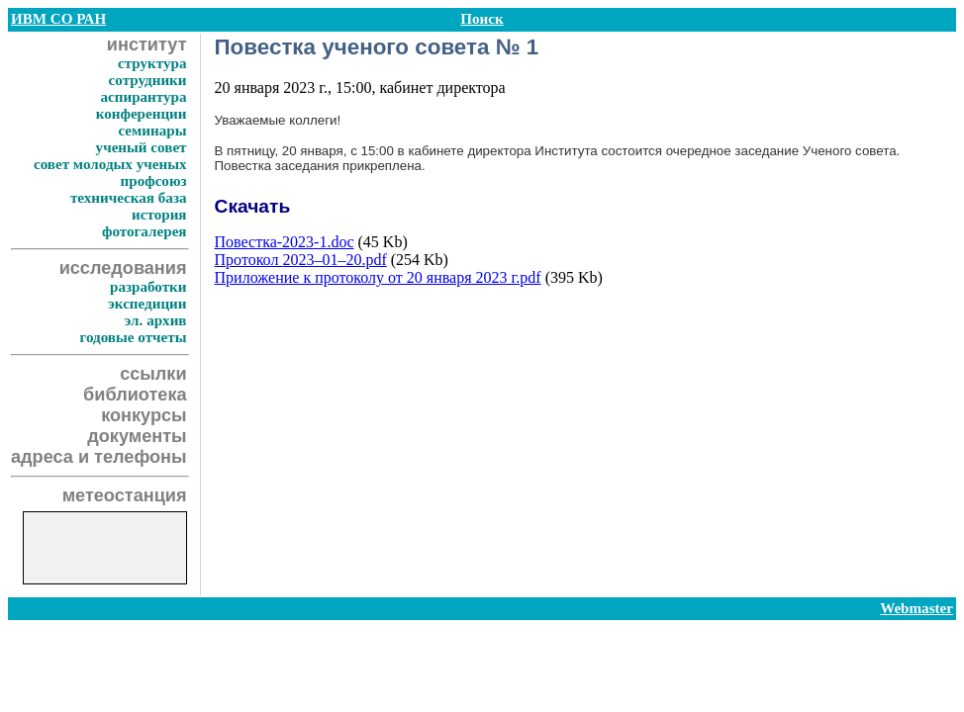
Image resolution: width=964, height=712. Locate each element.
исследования (123, 268)
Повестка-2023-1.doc (284, 241)
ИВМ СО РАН (58, 19)
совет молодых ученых (110, 164)
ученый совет (141, 147)
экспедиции (147, 304)
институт (147, 44)
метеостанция (124, 495)
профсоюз (154, 181)
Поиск (481, 19)
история (159, 214)
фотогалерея (144, 231)
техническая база (128, 198)
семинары (152, 130)
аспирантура (143, 97)
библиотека (134, 394)
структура (152, 63)
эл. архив (156, 320)
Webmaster (916, 608)
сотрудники (148, 80)
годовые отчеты (132, 337)
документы (136, 436)
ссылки (153, 374)
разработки (148, 287)
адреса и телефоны (99, 457)
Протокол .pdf (301, 259)
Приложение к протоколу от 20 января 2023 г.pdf (378, 277)
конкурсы (143, 415)
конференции (141, 114)
